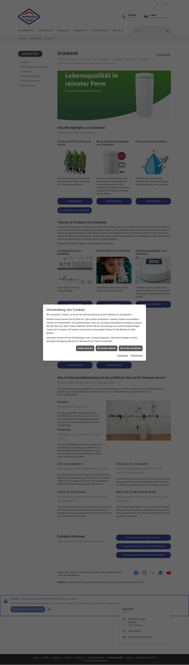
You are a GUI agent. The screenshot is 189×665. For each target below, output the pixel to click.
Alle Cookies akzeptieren (130, 348)
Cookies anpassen (85, 348)
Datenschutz (137, 355)
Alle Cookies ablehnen (106, 348)
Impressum (122, 355)
